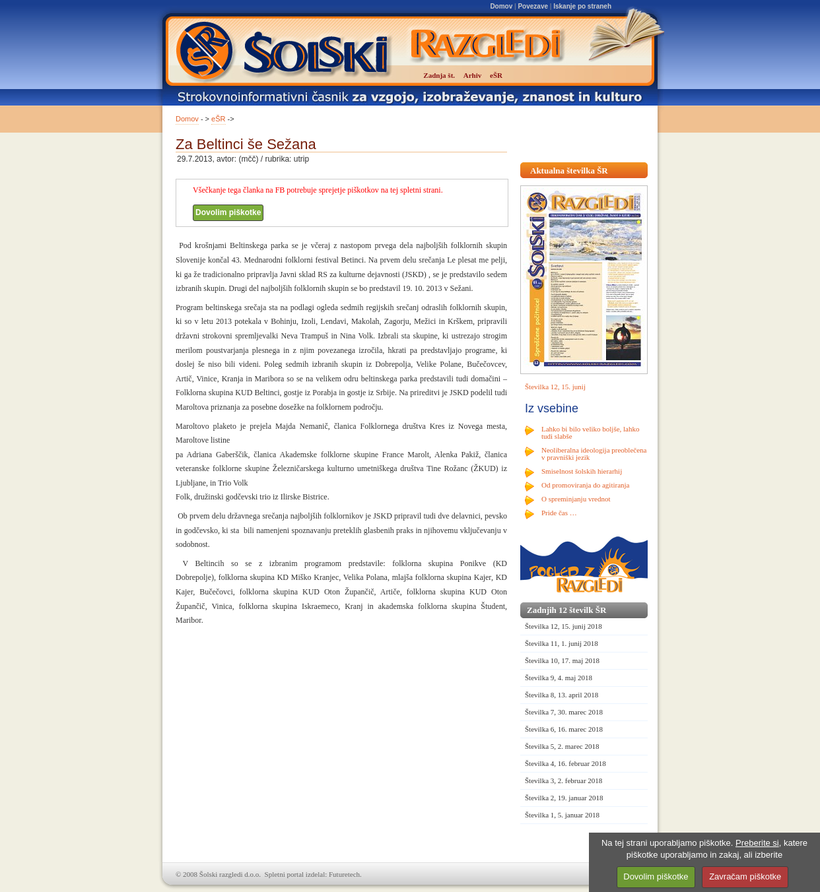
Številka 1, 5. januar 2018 (562, 815)
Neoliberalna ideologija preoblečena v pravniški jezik (593, 453)
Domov (501, 6)
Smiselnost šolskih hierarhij (581, 471)
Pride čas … (559, 513)
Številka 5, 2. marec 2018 (562, 746)
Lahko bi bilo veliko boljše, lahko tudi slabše (590, 432)
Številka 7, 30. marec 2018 (564, 712)
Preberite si (757, 843)
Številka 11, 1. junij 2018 (561, 643)
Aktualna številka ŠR (569, 170)
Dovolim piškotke (228, 212)
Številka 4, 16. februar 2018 (565, 763)
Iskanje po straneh (582, 6)
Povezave (533, 6)
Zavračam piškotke (745, 876)
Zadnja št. (439, 75)
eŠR (218, 119)
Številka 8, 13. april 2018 (561, 695)
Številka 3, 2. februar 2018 (563, 780)
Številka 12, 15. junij (555, 387)
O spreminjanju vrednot (575, 499)
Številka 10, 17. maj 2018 (562, 660)
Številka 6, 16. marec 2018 (564, 729)
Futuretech (344, 874)
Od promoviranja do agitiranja (585, 485)
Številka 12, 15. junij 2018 (563, 626)
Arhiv (472, 75)
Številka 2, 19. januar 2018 (564, 798)
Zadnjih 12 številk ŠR (566, 610)
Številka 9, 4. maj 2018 (558, 678)
